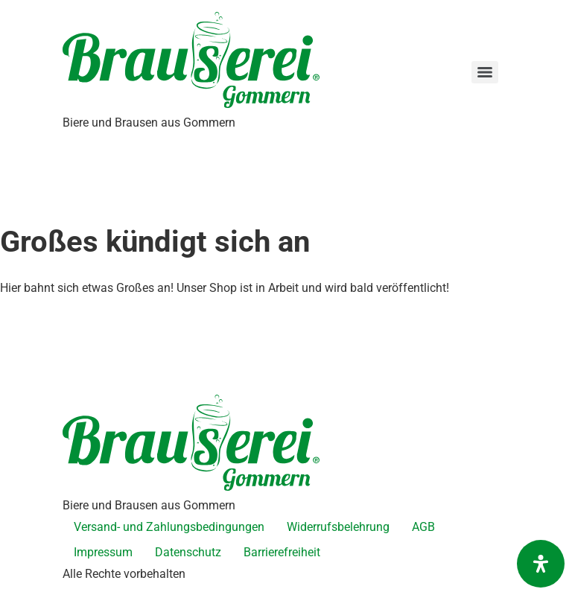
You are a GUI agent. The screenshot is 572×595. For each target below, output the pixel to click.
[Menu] (484, 72)
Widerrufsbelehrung (338, 527)
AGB (423, 527)
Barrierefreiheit (282, 552)
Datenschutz (188, 552)
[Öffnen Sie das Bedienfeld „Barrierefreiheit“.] (541, 564)
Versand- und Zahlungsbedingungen (169, 527)
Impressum (103, 552)
